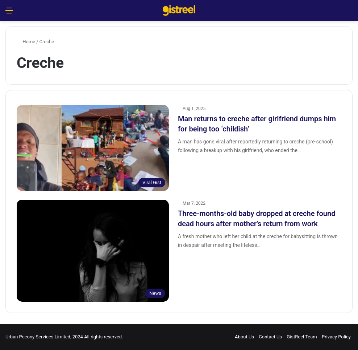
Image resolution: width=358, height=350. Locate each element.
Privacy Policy (336, 336)
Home (26, 41)
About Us (244, 336)
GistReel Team (302, 336)
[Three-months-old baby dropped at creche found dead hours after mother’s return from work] (93, 251)
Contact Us (270, 336)
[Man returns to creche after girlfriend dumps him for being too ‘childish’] (93, 148)
